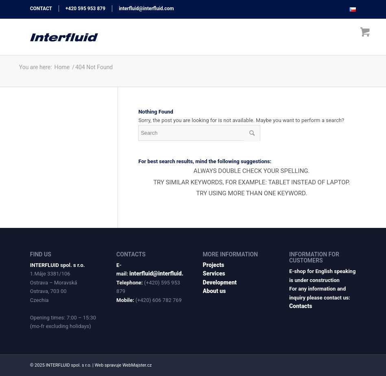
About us (214, 291)
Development (220, 282)
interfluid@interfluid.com (146, 9)
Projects (214, 265)
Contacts (300, 306)
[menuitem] (350, 9)
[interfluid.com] (64, 36)
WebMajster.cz (137, 365)
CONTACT (41, 9)
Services (214, 273)
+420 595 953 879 (85, 9)
